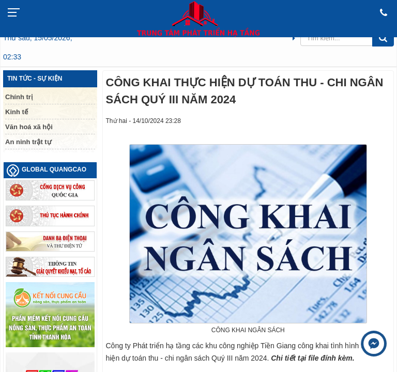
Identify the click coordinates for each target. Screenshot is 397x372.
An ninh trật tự (28, 142)
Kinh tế (16, 112)
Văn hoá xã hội (29, 127)
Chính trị (19, 97)
